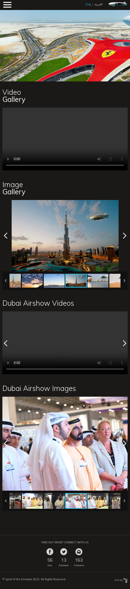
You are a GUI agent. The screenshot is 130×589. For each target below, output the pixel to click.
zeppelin (118, 4)
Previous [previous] (5, 235)
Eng (88, 4)
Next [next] (124, 235)
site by (119, 580)
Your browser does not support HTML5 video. (65, 139)
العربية (98, 4)
